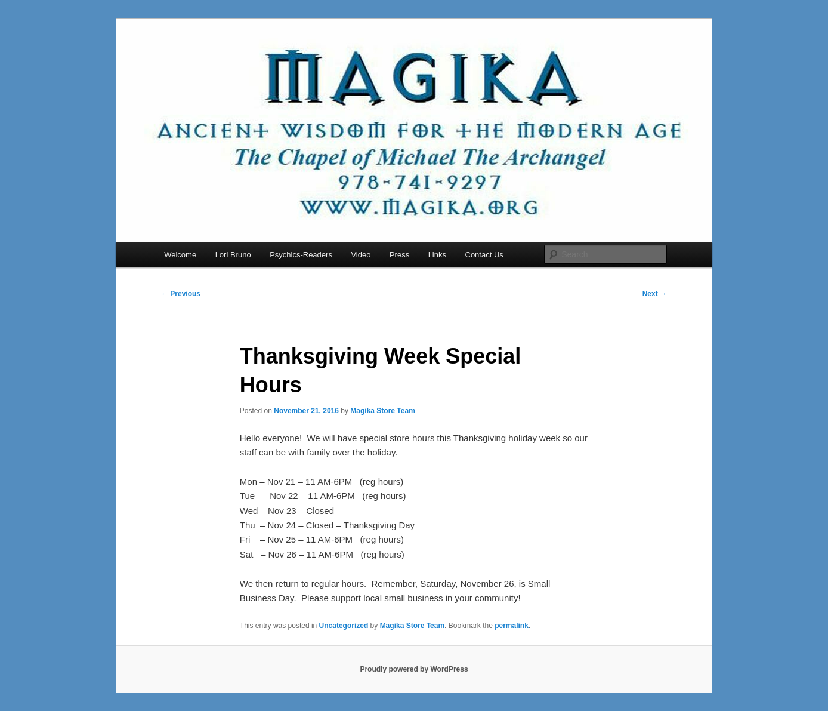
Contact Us (484, 254)
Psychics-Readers (301, 254)
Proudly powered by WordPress (414, 669)
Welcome (180, 254)
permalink (512, 625)
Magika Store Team (382, 411)
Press (399, 254)
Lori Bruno (233, 254)
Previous (180, 294)
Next (654, 294)
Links (437, 254)
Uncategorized (344, 625)
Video (360, 254)
